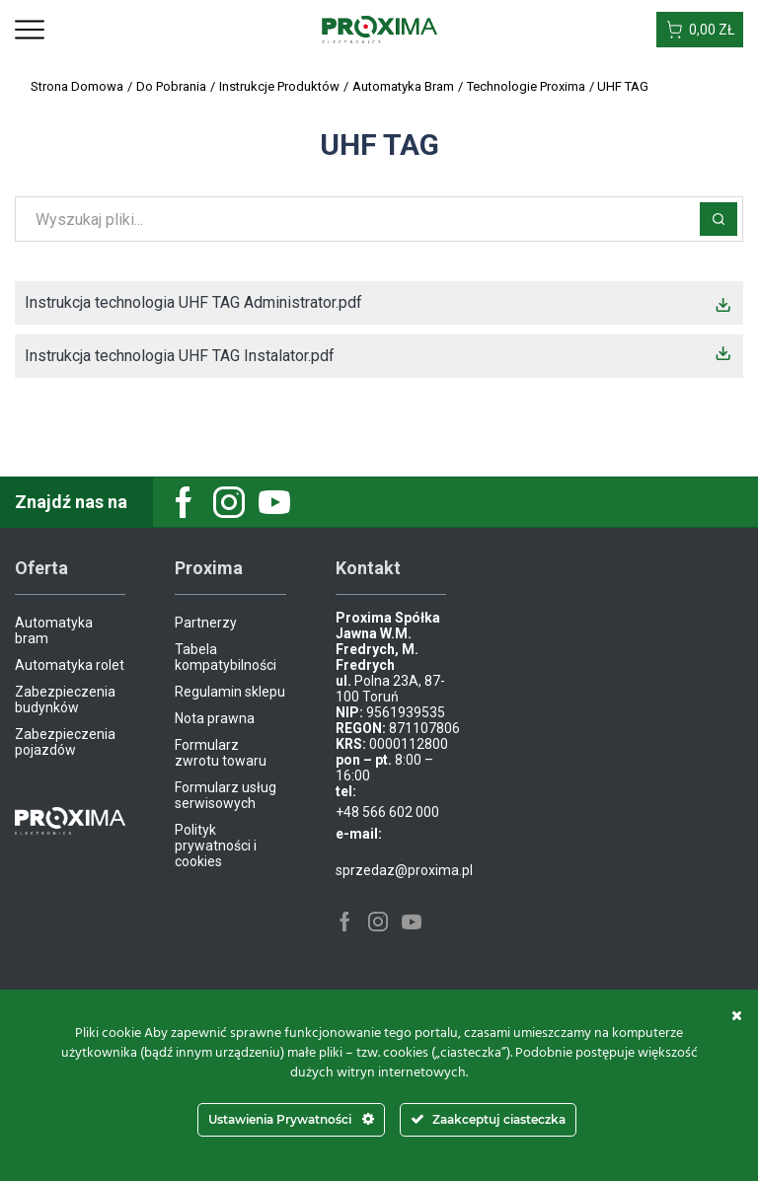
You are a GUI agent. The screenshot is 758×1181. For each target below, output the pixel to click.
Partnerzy (206, 622)
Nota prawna (215, 718)
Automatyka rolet (69, 665)
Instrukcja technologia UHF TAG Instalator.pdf (180, 355)
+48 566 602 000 (387, 812)
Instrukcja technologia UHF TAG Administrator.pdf (193, 302)
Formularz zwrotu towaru (220, 753)
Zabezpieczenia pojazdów (65, 742)
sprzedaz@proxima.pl (404, 870)
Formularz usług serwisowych (225, 795)
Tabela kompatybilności (225, 657)
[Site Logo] (379, 29)
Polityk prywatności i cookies (216, 845)
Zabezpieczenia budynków (65, 699)
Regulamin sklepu (230, 692)
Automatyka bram (54, 630)
